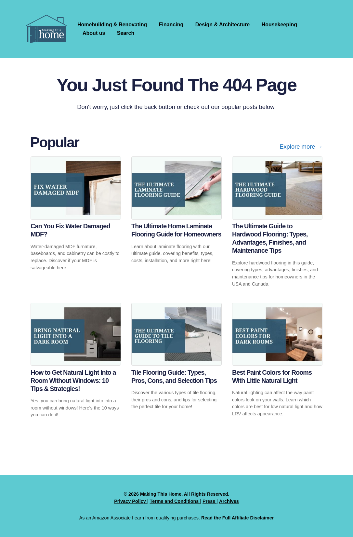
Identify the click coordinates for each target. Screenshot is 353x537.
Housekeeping (279, 24)
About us (94, 33)
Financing (171, 24)
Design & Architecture (222, 24)
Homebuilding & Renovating (112, 24)
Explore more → (301, 146)
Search (125, 33)
